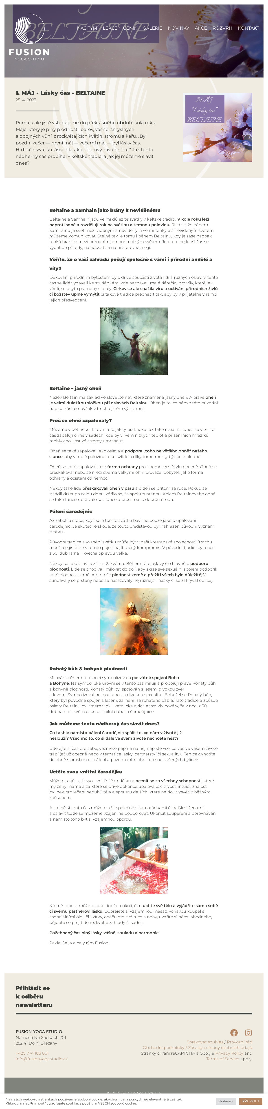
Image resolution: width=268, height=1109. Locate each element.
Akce (201, 28)
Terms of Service (222, 1058)
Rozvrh (222, 28)
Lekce (110, 28)
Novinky (178, 28)
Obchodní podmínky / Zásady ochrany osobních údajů (197, 1047)
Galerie (152, 28)
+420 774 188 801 (32, 1053)
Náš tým (87, 28)
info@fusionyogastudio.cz (42, 1058)
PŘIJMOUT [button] (250, 1101)
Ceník (130, 28)
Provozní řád (239, 1042)
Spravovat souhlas (205, 1042)
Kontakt (248, 28)
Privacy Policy (228, 1053)
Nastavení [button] (225, 1101)
